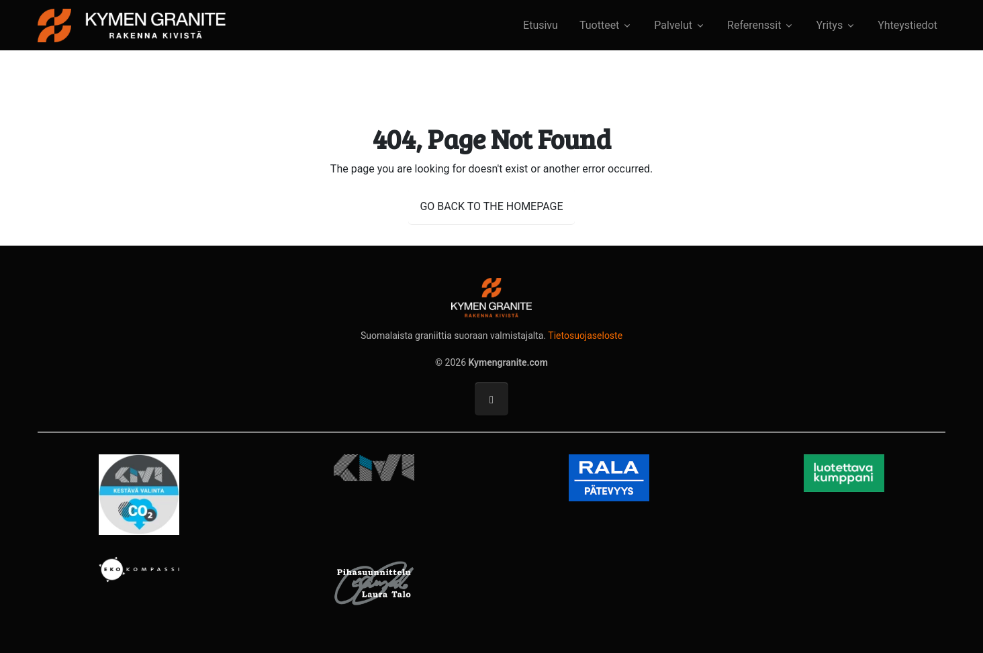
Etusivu (540, 25)
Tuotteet (599, 25)
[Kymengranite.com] (132, 24)
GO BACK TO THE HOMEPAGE (491, 206)
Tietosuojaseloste (585, 335)
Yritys (829, 25)
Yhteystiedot (907, 25)
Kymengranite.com (508, 362)
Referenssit (754, 25)
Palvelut (673, 25)
